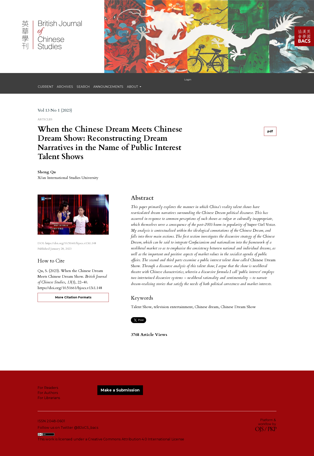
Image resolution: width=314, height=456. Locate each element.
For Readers (48, 388)
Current (45, 87)
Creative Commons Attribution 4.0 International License (136, 439)
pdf (270, 131)
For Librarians (49, 398)
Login (187, 79)
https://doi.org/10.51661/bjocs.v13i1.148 (70, 243)
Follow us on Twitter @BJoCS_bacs (68, 428)
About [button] (133, 87)
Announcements (108, 87)
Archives (65, 87)
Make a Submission (120, 390)
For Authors (48, 393)
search (83, 87)
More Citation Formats (73, 297)
